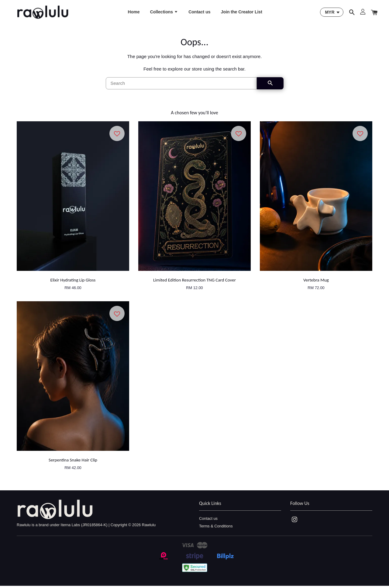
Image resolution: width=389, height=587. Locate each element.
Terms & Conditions (216, 527)
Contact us (199, 12)
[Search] (181, 84)
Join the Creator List (241, 12)
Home (134, 12)
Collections (164, 12)
